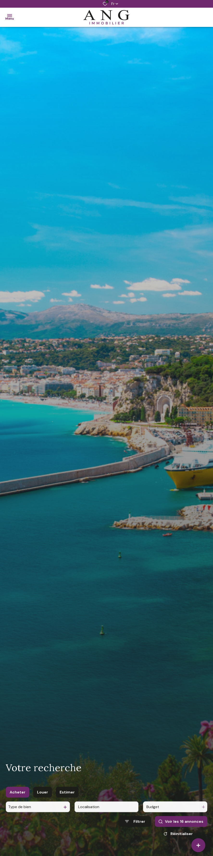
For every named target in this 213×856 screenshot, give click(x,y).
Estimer (67, 804)
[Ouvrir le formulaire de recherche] (135, 833)
